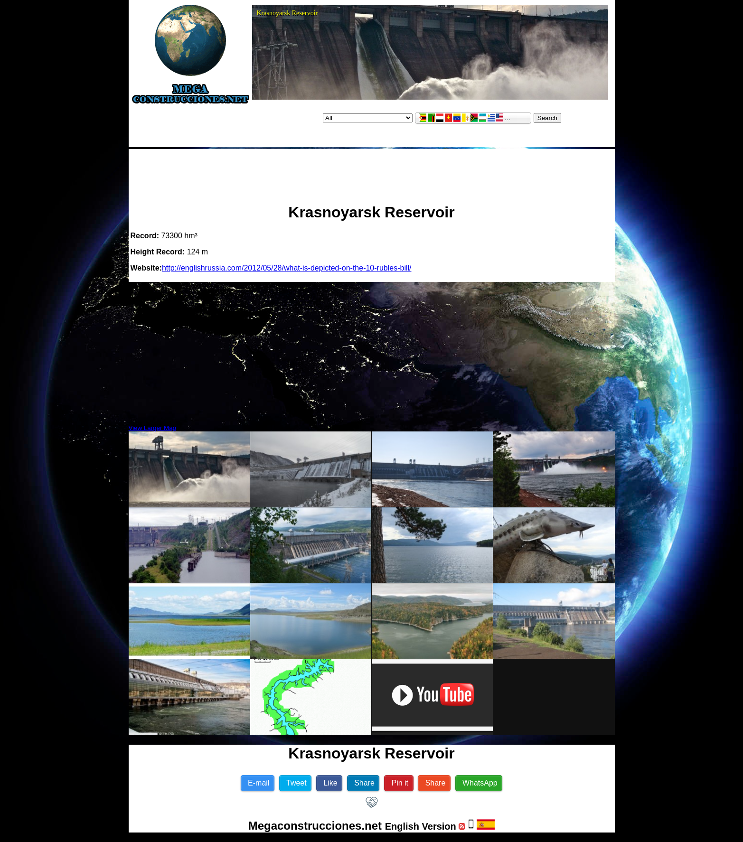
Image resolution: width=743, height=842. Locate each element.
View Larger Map (153, 427)
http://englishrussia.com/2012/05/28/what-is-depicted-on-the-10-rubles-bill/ (287, 268)
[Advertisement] (372, 172)
